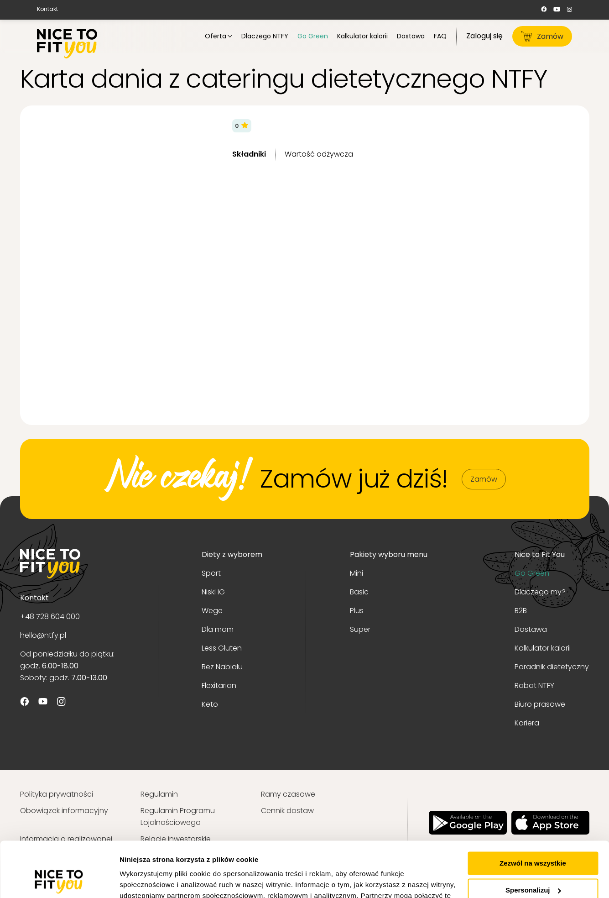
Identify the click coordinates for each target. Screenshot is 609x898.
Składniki (249, 154)
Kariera (527, 723)
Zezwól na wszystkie (533, 811)
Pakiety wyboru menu (388, 554)
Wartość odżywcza (319, 154)
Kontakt (47, 9)
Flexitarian (219, 685)
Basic (359, 592)
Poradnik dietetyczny (552, 667)
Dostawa (531, 629)
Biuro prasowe (540, 704)
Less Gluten (222, 648)
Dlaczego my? (540, 592)
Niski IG (213, 592)
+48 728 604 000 (50, 616)
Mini (356, 573)
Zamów (542, 36)
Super (360, 629)
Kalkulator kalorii (543, 648)
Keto (210, 704)
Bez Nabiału (222, 667)
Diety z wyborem (232, 554)
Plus (357, 610)
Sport (211, 573)
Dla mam (218, 629)
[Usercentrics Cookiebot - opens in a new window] (59, 880)
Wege (212, 610)
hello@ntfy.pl (43, 635)
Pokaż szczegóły (147, 880)
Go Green (532, 573)
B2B (521, 610)
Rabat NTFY (534, 685)
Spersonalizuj (533, 838)
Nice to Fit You (540, 554)
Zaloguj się (484, 36)
